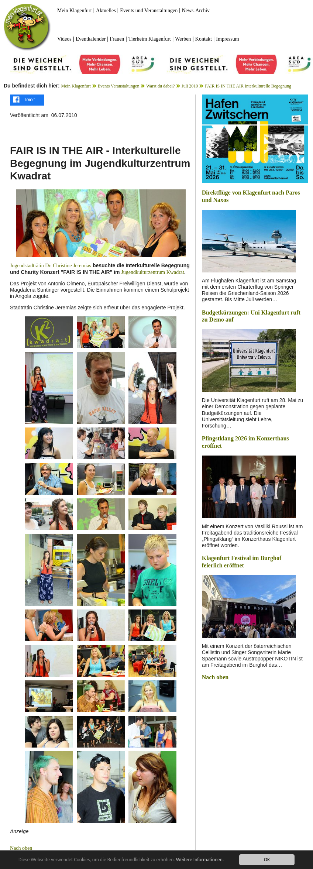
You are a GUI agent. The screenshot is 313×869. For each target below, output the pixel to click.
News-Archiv (196, 10)
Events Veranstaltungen (119, 86)
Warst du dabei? (160, 86)
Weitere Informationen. (200, 860)
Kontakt (203, 39)
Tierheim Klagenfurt (149, 39)
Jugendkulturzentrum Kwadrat (152, 272)
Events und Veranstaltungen (149, 10)
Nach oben (21, 848)
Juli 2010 (190, 86)
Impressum (227, 39)
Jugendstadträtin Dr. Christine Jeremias (50, 265)
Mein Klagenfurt (74, 10)
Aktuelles (106, 10)
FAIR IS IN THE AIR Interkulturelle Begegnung (248, 86)
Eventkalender (91, 39)
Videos (64, 39)
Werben (183, 39)
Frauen (117, 39)
